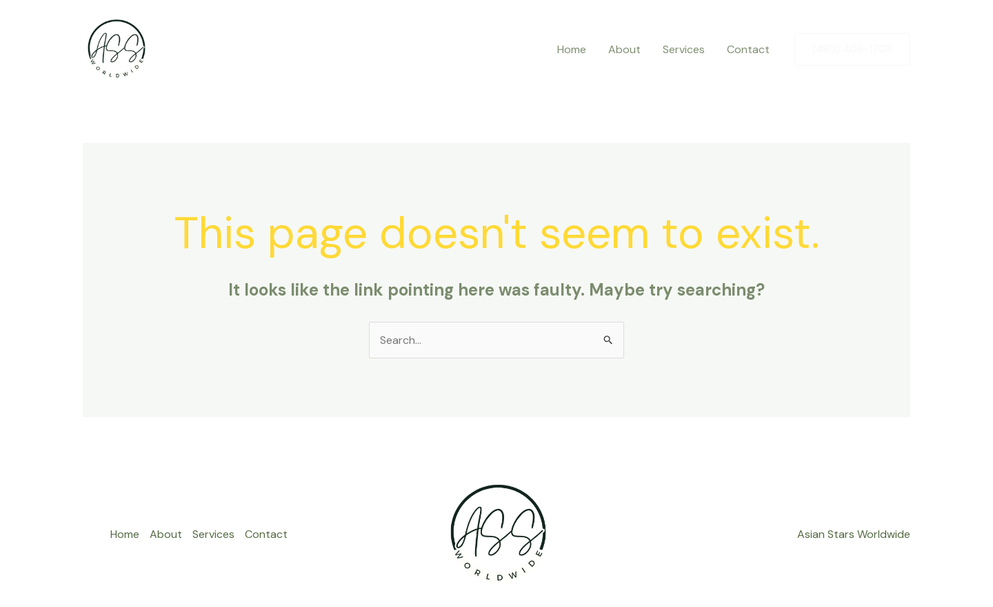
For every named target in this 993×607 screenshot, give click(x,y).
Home (571, 49)
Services (684, 49)
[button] (852, 49)
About (624, 49)
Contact (748, 49)
